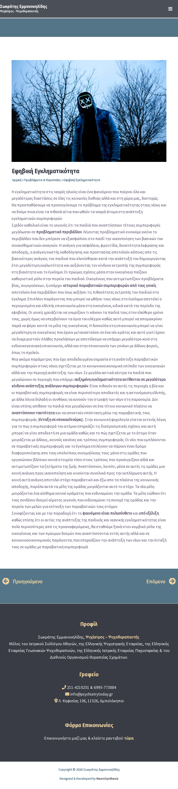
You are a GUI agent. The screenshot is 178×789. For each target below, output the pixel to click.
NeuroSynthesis (107, 778)
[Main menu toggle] (170, 8)
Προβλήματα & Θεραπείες (42, 180)
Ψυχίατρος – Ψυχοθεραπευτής (112, 637)
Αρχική (16, 180)
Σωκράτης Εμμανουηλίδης (23, 6)
